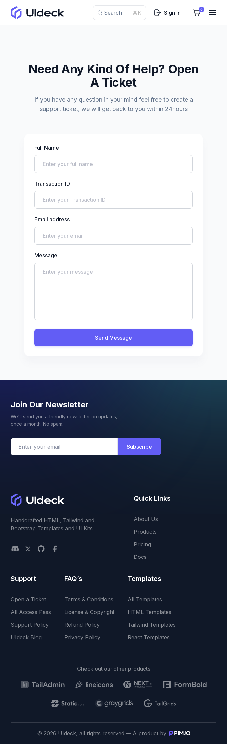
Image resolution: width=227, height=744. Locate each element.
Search (119, 13)
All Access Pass (31, 612)
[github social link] (41, 548)
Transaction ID (52, 183)
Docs (140, 557)
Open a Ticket (28, 599)
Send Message (113, 337)
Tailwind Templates (152, 624)
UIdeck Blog (26, 637)
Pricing (142, 544)
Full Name (46, 147)
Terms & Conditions (88, 599)
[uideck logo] (37, 12)
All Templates (145, 599)
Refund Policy (82, 624)
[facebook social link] (55, 548)
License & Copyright (89, 612)
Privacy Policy (82, 637)
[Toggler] (212, 12)
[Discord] (15, 548)
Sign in (167, 12)
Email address (52, 219)
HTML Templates (149, 612)
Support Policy (30, 624)
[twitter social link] (28, 548)
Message (45, 255)
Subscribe (139, 446)
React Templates (149, 637)
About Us (146, 519)
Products (145, 531)
